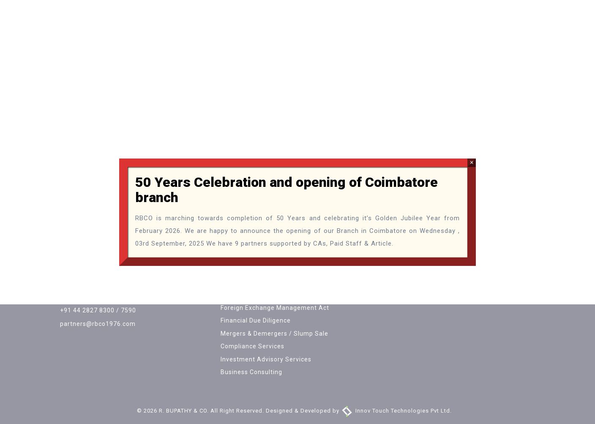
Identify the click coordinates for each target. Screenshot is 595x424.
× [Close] (472, 162)
